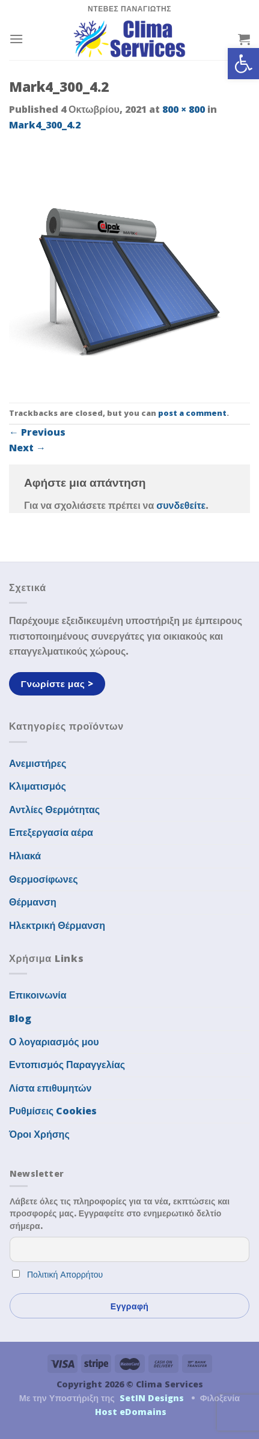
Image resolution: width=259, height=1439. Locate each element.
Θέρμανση (32, 902)
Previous (37, 432)
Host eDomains (130, 1411)
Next (27, 447)
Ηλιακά (25, 855)
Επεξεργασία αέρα (51, 832)
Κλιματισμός (37, 786)
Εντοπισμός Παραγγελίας (67, 1064)
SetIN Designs (152, 1398)
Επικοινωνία (38, 995)
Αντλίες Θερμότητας (54, 809)
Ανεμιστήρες (37, 763)
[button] (243, 63)
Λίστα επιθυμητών (50, 1088)
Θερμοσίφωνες (43, 879)
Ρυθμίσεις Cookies (53, 1110)
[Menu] (16, 38)
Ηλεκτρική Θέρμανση (57, 925)
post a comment (192, 412)
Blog (20, 1018)
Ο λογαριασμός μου (54, 1041)
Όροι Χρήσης (39, 1134)
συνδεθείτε (181, 505)
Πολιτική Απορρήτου (65, 1274)
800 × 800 (183, 109)
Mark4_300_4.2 (45, 124)
